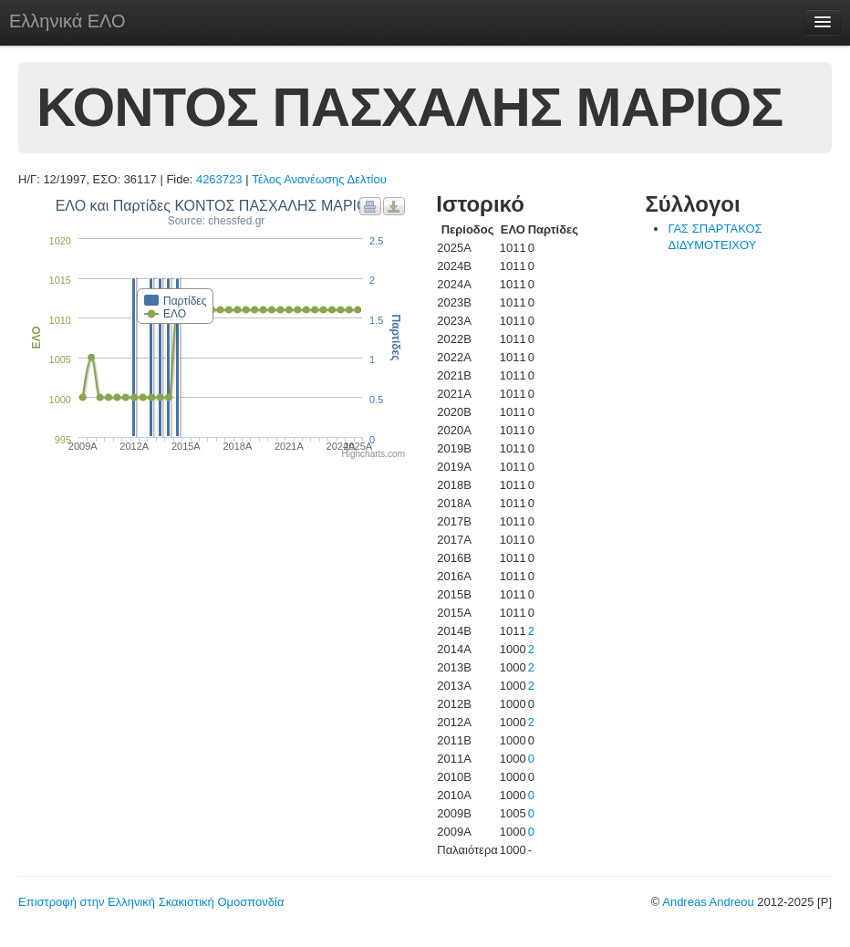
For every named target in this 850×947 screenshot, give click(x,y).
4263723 (219, 179)
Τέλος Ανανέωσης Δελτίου (319, 179)
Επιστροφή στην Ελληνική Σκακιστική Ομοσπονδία (151, 902)
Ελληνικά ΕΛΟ (67, 21)
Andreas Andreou (707, 902)
